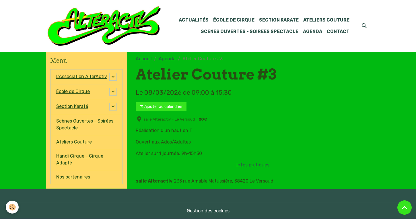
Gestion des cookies (208, 211)
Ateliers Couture (326, 20)
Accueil (144, 58)
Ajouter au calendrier (161, 106)
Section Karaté (72, 106)
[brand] (104, 26)
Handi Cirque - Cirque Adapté (79, 159)
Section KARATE (279, 20)
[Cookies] (12, 207)
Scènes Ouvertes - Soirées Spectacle (249, 31)
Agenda (312, 31)
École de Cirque (233, 20)
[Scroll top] (404, 207)
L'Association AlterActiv (81, 76)
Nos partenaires (73, 177)
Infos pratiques (252, 165)
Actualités (194, 20)
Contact (338, 31)
